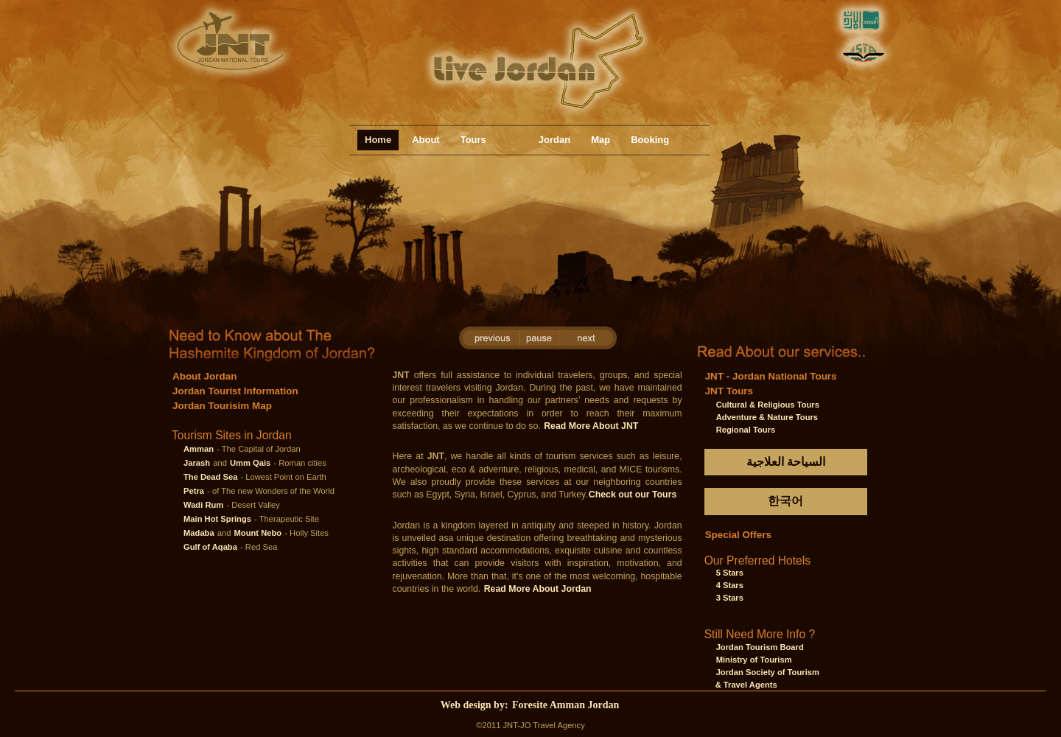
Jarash (196, 462)
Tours (473, 139)
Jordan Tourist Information (235, 391)
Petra (193, 490)
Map (600, 139)
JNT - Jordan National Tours (771, 376)
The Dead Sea (210, 476)
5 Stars (729, 572)
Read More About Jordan (538, 589)
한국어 (785, 501)
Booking (650, 139)
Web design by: (476, 704)
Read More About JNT (591, 426)
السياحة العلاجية (785, 461)
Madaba (198, 532)
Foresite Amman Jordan (565, 704)
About (426, 139)
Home (378, 139)
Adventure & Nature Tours (767, 417)
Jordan (554, 139)
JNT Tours (729, 391)
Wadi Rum (203, 504)
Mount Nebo (258, 532)
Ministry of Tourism (754, 659)
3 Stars (729, 597)
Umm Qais (250, 462)
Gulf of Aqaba (210, 546)
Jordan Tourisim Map (222, 405)
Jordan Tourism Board (760, 647)
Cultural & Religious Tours (767, 404)
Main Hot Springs (217, 518)
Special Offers (738, 534)
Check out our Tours (632, 494)
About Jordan (204, 376)
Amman (198, 448)
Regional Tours (746, 429)
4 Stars (729, 585)
